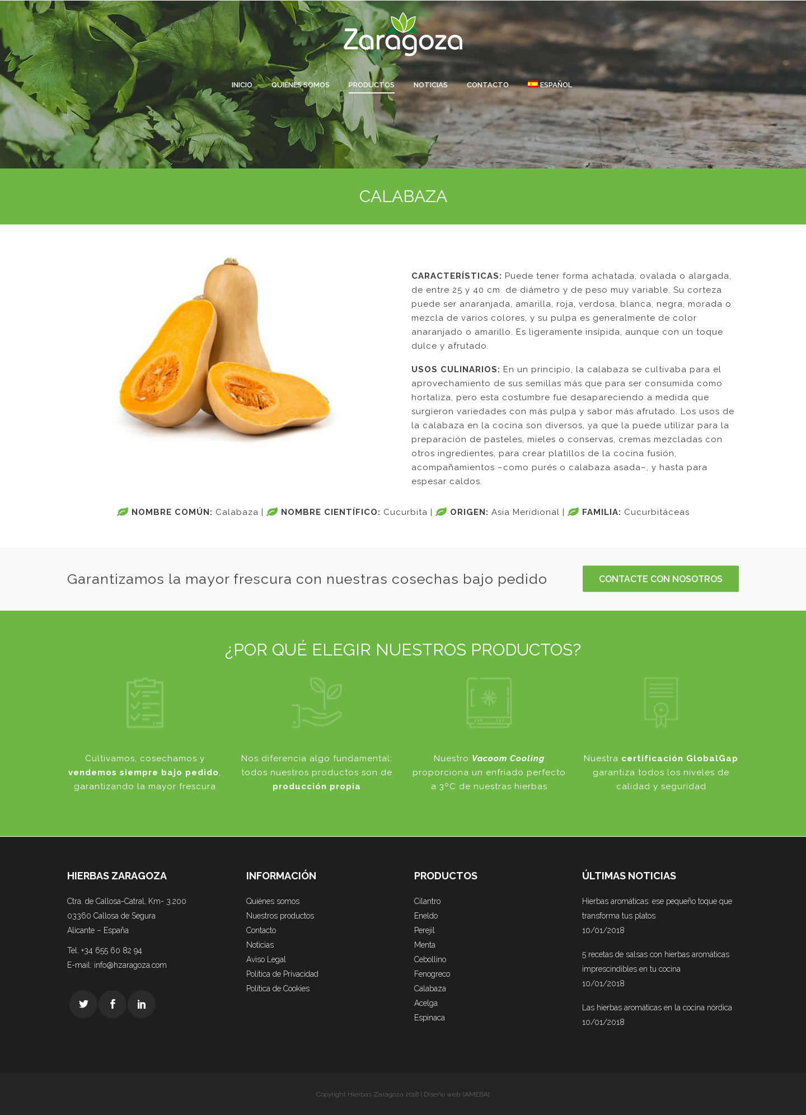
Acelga (426, 1003)
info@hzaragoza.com (130, 965)
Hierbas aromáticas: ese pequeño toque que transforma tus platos (657, 908)
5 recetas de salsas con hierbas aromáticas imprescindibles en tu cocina (655, 961)
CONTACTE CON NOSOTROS (661, 579)
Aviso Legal (266, 959)
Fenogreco (432, 973)
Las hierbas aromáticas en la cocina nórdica (657, 1007)
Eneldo (426, 915)
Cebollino (430, 959)
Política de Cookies (278, 988)
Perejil (424, 930)
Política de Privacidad (282, 973)
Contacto (261, 930)
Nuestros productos (280, 915)
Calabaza (430, 988)
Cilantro (427, 901)
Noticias (260, 944)
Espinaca (429, 1017)
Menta (424, 944)
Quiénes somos (272, 901)
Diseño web (442, 1094)
